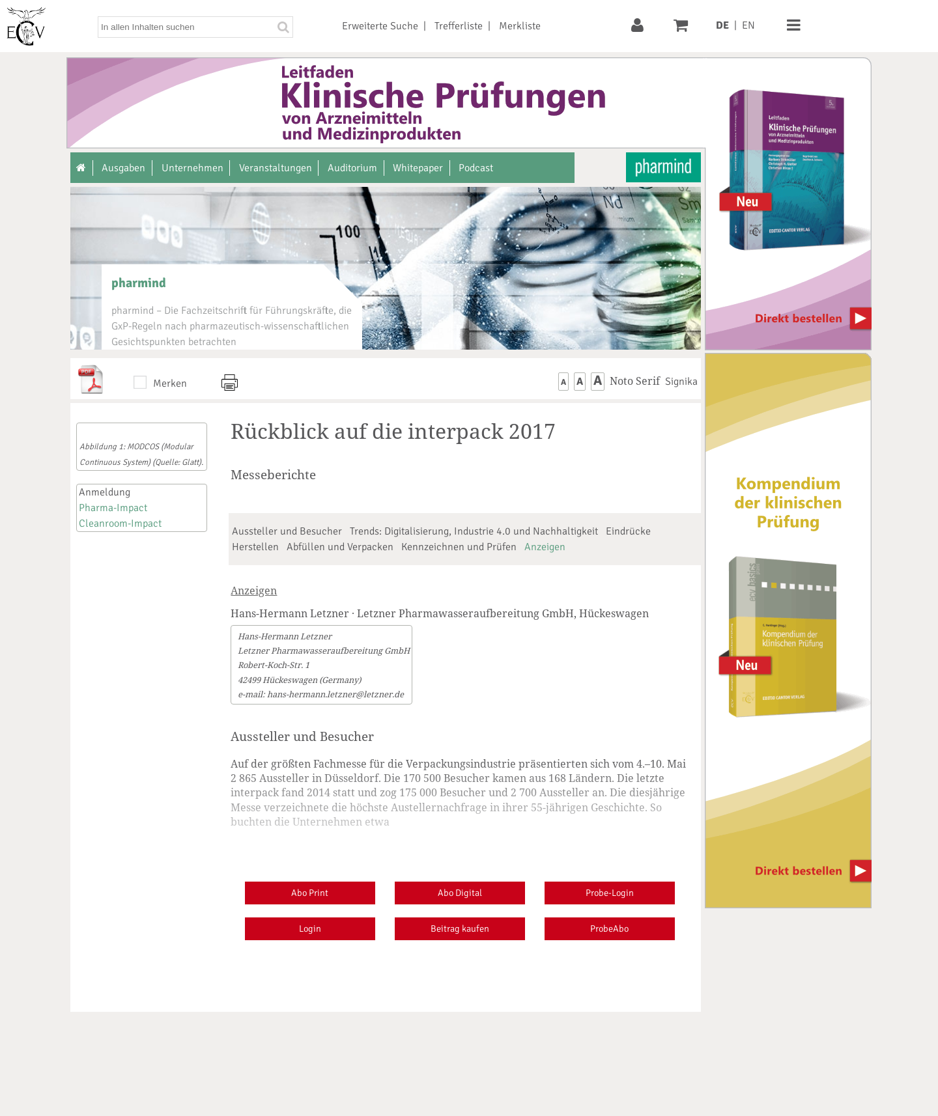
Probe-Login (610, 893)
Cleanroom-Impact (120, 523)
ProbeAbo (609, 928)
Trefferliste (458, 26)
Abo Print (309, 893)
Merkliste (520, 26)
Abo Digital (460, 893)
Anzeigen (544, 546)
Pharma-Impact (113, 507)
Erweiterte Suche (380, 26)
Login (310, 928)
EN (748, 25)
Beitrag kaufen (460, 928)
